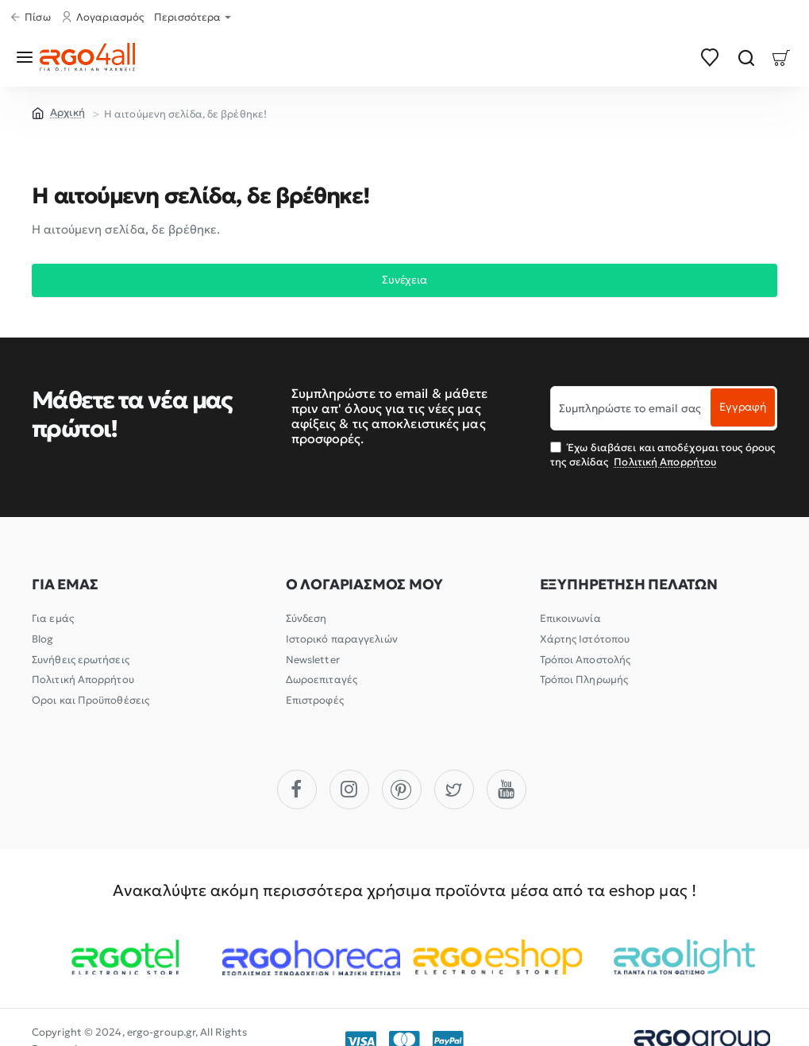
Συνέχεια (404, 282)
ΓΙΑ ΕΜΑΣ (65, 585)
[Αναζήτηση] (746, 57)
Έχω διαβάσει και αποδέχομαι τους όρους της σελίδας (662, 455)
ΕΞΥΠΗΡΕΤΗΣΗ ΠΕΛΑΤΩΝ (629, 585)
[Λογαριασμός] (104, 18)
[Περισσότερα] (194, 18)
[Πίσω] (32, 18)
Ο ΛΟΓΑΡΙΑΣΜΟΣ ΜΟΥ (364, 585)
